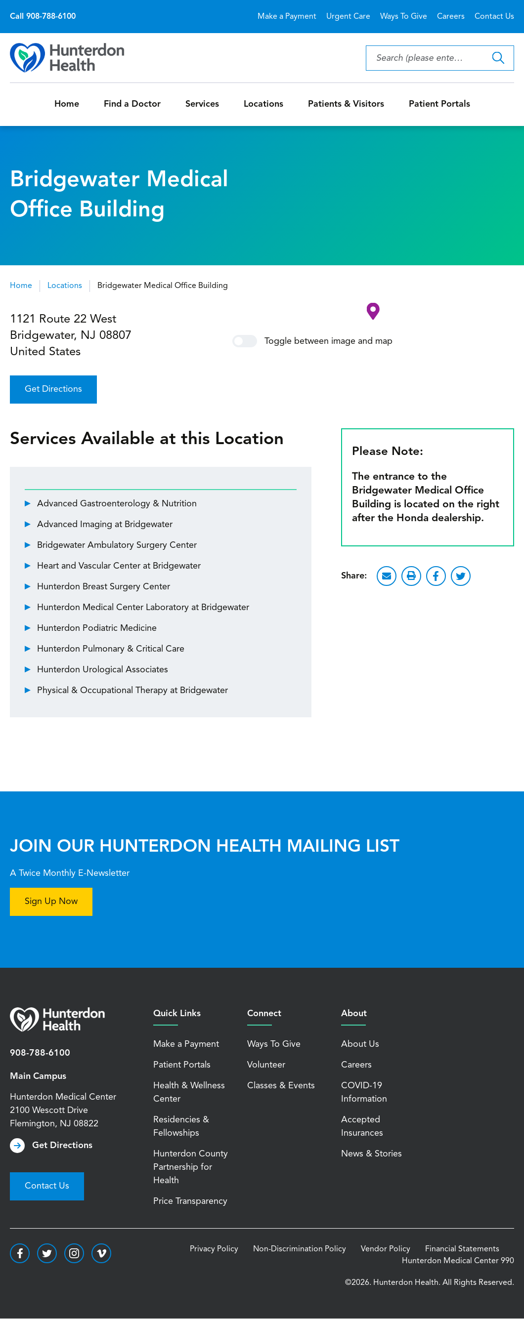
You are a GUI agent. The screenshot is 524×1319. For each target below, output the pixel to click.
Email (386, 576)
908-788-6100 (40, 1053)
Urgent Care (348, 17)
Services (202, 104)
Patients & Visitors (346, 104)
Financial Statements (462, 1249)
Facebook (436, 576)
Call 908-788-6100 (43, 17)
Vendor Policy (385, 1249)
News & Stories (371, 1154)
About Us (360, 1044)
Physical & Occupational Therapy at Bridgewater (132, 690)
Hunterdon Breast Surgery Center (103, 586)
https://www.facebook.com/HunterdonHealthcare (20, 1253)
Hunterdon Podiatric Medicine (97, 628)
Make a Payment (287, 17)
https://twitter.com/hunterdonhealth (47, 1253)
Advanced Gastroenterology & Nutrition (117, 503)
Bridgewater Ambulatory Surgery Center (117, 545)
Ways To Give (403, 17)
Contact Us (494, 17)
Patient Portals (439, 104)
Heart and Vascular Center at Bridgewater (119, 566)
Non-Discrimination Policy (299, 1249)
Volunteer (266, 1065)
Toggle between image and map (312, 341)
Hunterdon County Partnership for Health (190, 1167)
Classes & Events (281, 1085)
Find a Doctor (132, 104)
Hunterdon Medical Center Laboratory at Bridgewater (143, 607)
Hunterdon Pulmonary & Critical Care (110, 649)
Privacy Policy (214, 1249)
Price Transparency (190, 1201)
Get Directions (53, 389)
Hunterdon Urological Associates (102, 669)
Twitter (461, 576)
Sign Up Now (51, 901)
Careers (451, 17)
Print (411, 576)
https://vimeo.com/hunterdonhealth (101, 1253)
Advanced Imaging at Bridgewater (105, 524)
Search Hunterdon (498, 58)
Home (66, 104)
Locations (263, 104)
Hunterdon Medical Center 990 (458, 1261)
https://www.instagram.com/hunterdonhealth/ (74, 1253)
